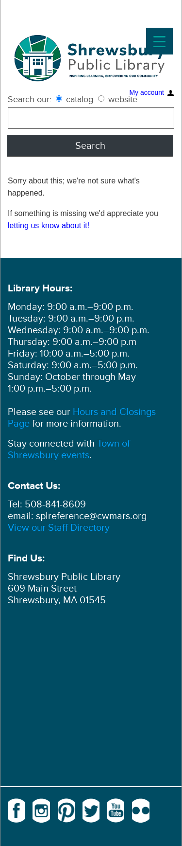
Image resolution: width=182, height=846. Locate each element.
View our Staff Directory (59, 528)
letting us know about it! (48, 225)
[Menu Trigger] (159, 41)
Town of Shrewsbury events (69, 449)
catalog (76, 99)
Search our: (29, 99)
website (117, 99)
